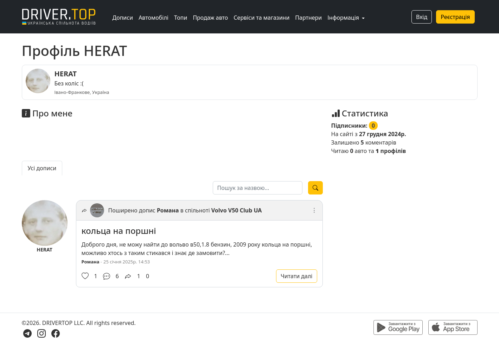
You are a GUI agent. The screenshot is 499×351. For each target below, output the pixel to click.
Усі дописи (42, 168)
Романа (168, 210)
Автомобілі (153, 17)
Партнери (308, 17)
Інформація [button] (343, 17)
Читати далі (297, 276)
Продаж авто (210, 17)
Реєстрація (455, 17)
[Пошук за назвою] (257, 187)
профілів (391, 151)
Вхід (421, 17)
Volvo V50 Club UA (236, 210)
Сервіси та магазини (261, 17)
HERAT (66, 73)
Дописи (123, 17)
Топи (180, 17)
